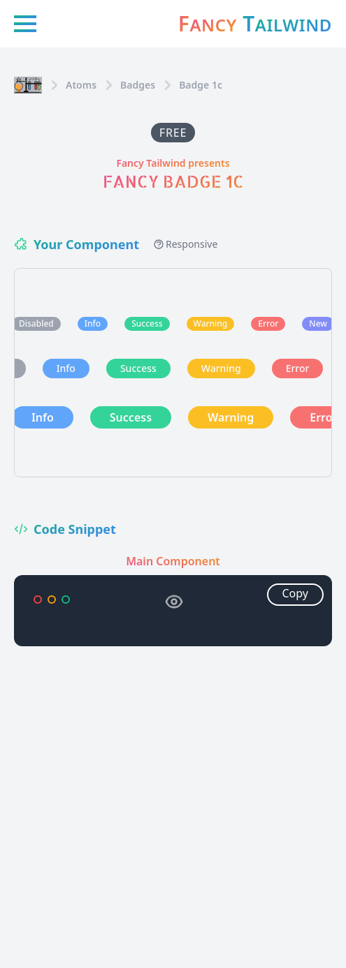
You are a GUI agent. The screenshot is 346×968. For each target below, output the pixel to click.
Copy (295, 593)
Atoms (81, 84)
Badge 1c (200, 84)
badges (137, 84)
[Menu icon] (25, 24)
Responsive (185, 244)
